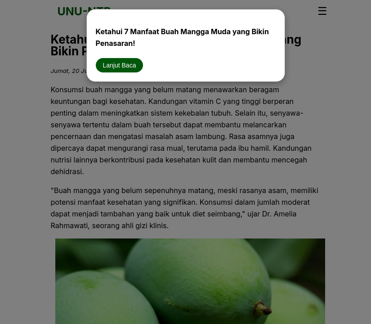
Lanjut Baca (119, 65)
